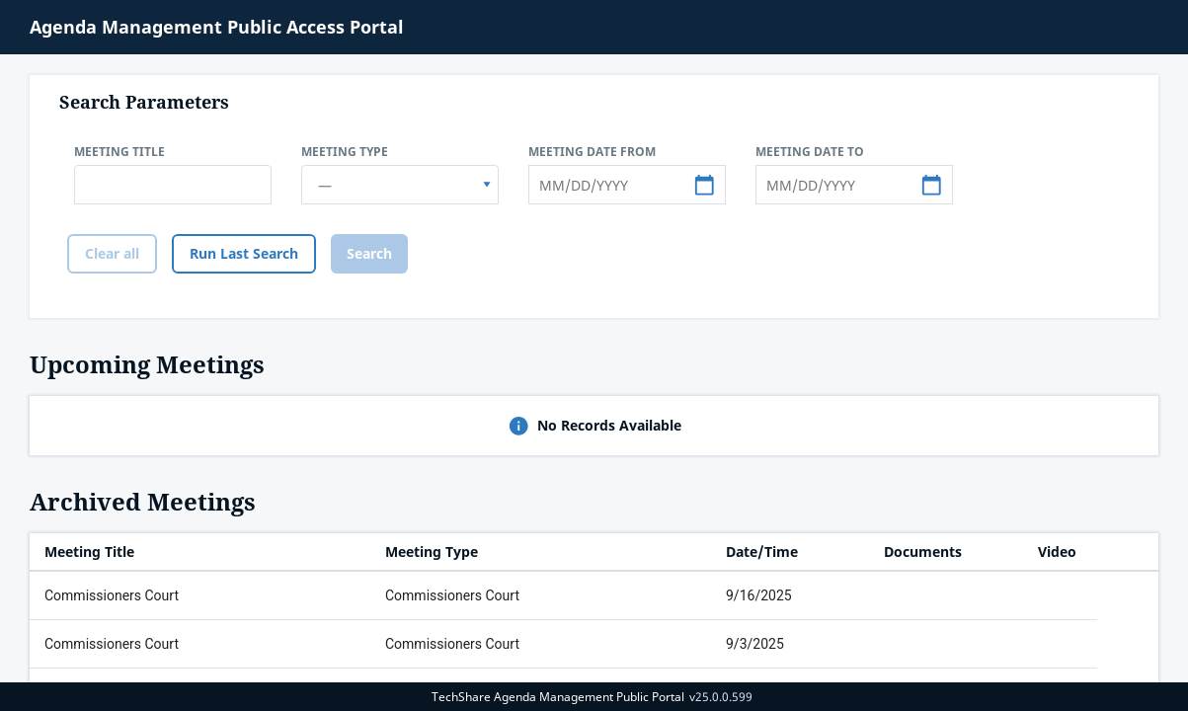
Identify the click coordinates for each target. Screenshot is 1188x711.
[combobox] (400, 184)
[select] (487, 184)
